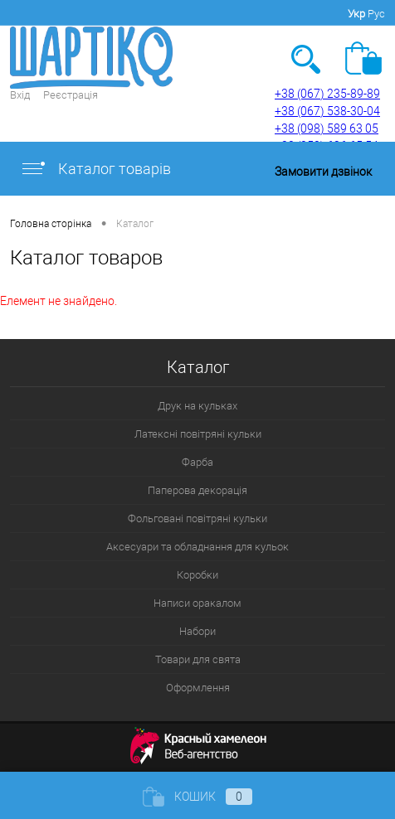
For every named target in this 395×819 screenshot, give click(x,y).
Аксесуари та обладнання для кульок (197, 546)
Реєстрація (70, 95)
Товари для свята (198, 659)
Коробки (197, 575)
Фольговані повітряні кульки (197, 518)
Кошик (197, 796)
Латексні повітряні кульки (197, 434)
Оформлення (198, 687)
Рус (376, 13)
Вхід (20, 95)
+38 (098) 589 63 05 (326, 128)
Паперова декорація (197, 490)
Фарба (197, 462)
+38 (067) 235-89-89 (327, 93)
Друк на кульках (197, 406)
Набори (197, 631)
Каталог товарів (95, 168)
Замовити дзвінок (323, 171)
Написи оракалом (197, 603)
